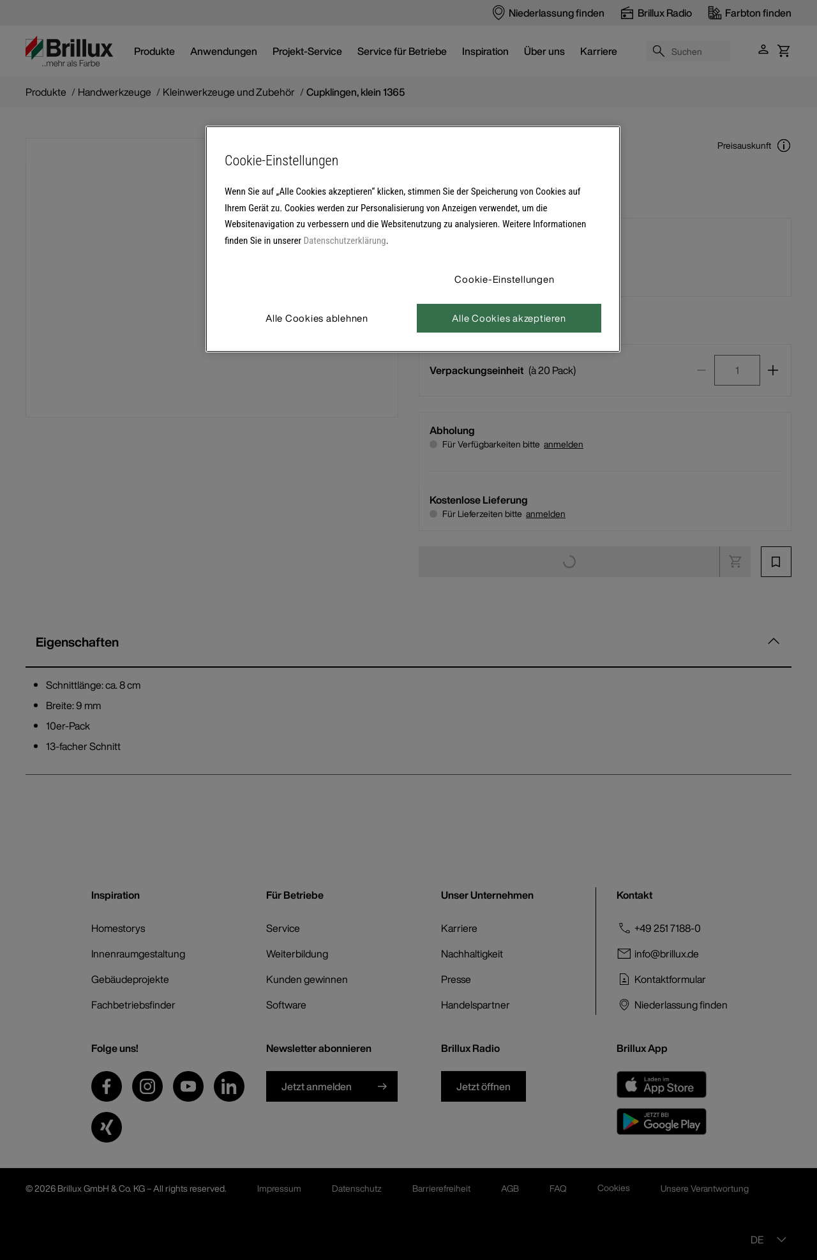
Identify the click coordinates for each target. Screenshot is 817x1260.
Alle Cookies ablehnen (317, 318)
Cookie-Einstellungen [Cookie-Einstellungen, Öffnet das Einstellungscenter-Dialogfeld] (504, 279)
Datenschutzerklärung (345, 240)
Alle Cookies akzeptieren (509, 318)
